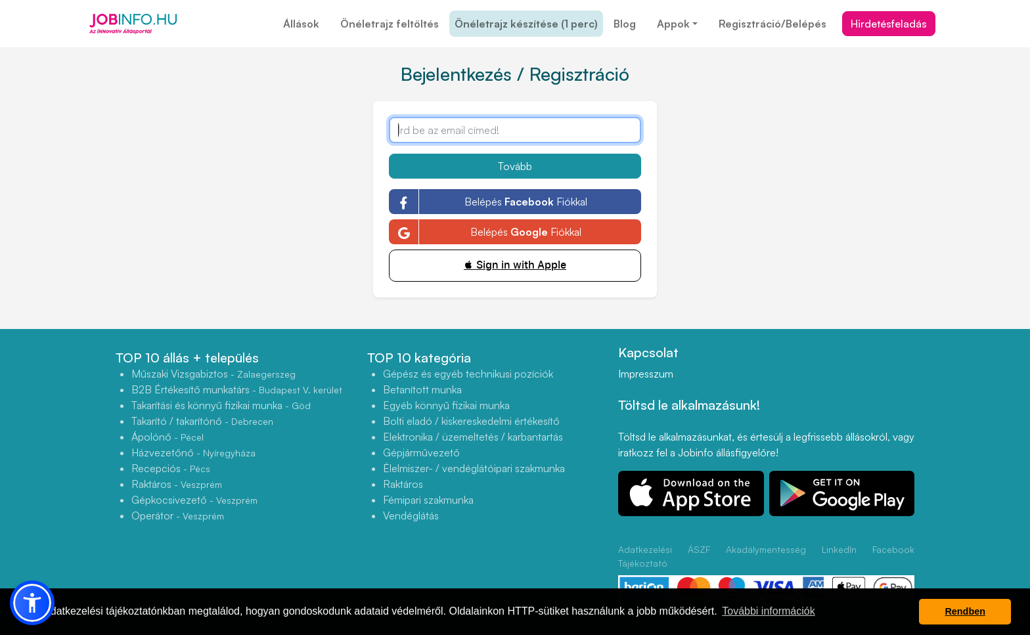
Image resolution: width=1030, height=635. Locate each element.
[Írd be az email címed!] (515, 130)
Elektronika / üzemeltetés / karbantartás (473, 436)
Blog (625, 23)
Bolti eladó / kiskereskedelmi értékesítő (471, 420)
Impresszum (645, 373)
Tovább (515, 166)
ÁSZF (699, 549)
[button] (32, 603)
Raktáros (176, 484)
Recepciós (170, 468)
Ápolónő (167, 436)
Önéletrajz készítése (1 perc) (526, 23)
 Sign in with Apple (515, 265)
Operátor (177, 515)
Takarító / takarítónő (202, 420)
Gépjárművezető (421, 452)
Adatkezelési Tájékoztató (645, 556)
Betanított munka (422, 389)
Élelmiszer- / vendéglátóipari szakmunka (474, 468)
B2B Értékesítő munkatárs (236, 389)
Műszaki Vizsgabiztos (213, 373)
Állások (301, 23)
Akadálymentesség (766, 549)
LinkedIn (839, 549)
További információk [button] (768, 611)
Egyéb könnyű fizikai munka (446, 405)
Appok (673, 23)
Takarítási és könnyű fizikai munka (221, 405)
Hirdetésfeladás (889, 23)
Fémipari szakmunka (428, 499)
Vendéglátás (411, 515)
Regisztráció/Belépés (772, 23)
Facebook (893, 549)
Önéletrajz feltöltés (389, 23)
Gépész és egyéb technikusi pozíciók (468, 373)
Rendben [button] (965, 611)
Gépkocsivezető (194, 499)
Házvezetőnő (193, 452)
